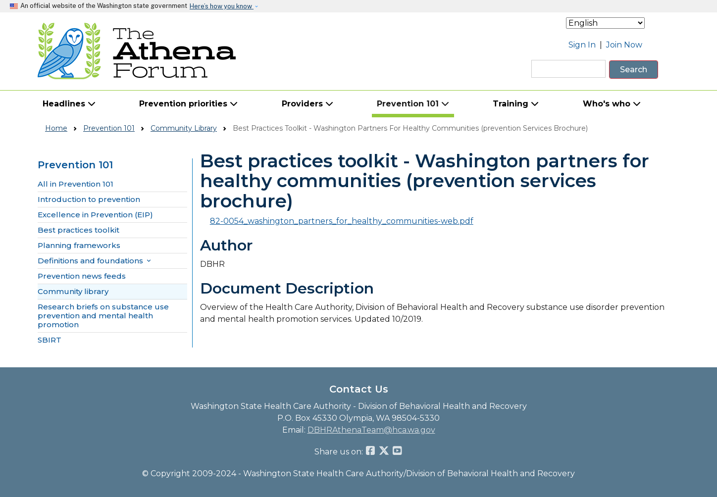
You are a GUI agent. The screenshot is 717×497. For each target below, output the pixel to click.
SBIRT (49, 340)
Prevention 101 (109, 128)
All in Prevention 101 (75, 184)
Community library (73, 291)
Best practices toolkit (78, 230)
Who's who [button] (612, 103)
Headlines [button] (69, 103)
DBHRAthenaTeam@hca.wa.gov (371, 430)
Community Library (184, 128)
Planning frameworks (79, 245)
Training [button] (516, 103)
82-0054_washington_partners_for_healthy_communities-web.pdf (341, 221)
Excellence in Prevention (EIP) (95, 214)
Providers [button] (307, 103)
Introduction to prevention (89, 199)
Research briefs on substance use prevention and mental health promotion (103, 315)
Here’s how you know (222, 6)
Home (56, 128)
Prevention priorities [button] (188, 103)
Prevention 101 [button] (413, 103)
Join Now (624, 45)
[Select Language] (605, 23)
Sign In (582, 45)
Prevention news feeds (82, 276)
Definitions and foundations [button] (95, 260)
